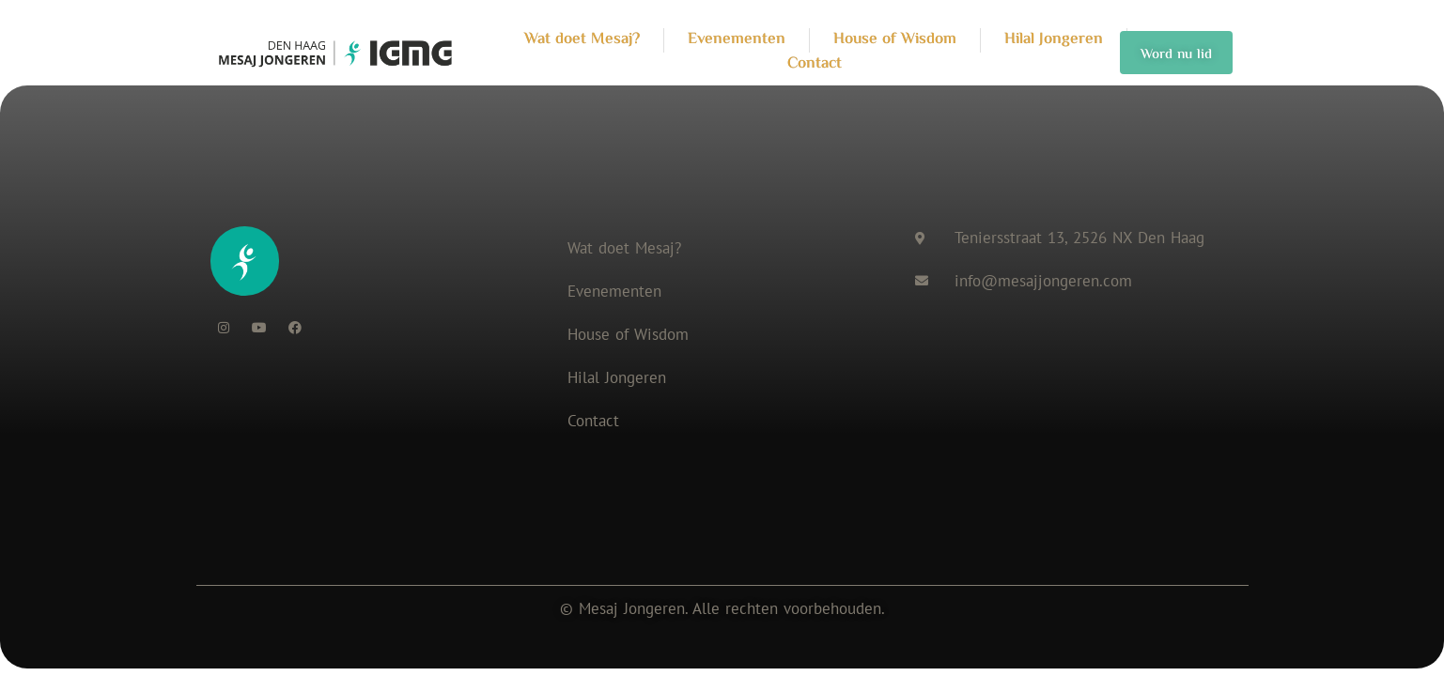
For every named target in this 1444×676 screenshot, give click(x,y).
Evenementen (614, 291)
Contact (593, 420)
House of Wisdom (628, 334)
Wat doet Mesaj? (624, 248)
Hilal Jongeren (616, 377)
